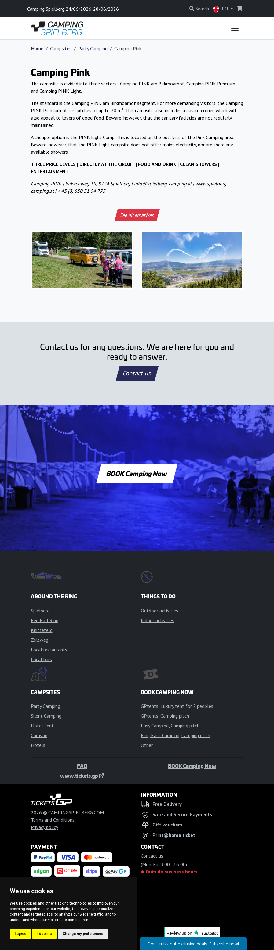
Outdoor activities (159, 611)
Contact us (137, 373)
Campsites (60, 48)
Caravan (39, 735)
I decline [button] (44, 934)
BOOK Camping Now (137, 473)
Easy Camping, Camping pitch (170, 725)
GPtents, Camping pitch (165, 716)
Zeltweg (39, 640)
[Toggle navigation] (234, 28)
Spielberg (40, 611)
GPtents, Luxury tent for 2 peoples (177, 706)
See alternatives (137, 215)
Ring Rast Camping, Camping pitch (175, 735)
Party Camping (93, 48)
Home (37, 48)
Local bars (41, 659)
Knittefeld (42, 630)
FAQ (82, 765)
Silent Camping (46, 716)
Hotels (38, 745)
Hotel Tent (42, 725)
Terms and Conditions (53, 820)
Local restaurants (49, 650)
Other (147, 745)
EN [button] (221, 9)
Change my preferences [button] (83, 934)
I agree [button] (20, 934)
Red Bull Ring (44, 620)
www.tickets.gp (82, 775)
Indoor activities (157, 620)
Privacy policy (44, 827)
